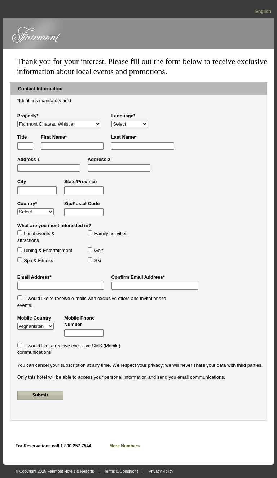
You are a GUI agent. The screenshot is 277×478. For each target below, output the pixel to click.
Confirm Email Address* (138, 277)
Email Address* (34, 277)
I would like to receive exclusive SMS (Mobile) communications (68, 349)
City (21, 181)
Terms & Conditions (121, 471)
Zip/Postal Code (82, 203)
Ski (97, 260)
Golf (98, 250)
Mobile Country (34, 318)
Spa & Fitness (38, 260)
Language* (123, 115)
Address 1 (28, 159)
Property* (28, 115)
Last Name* (124, 137)
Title (22, 137)
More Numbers (124, 445)
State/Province (80, 181)
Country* (27, 203)
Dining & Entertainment (48, 250)
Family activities (110, 233)
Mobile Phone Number (79, 321)
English (263, 11)
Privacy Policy (161, 471)
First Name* (54, 137)
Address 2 (99, 159)
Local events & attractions (36, 237)
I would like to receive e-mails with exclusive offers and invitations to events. (91, 302)
